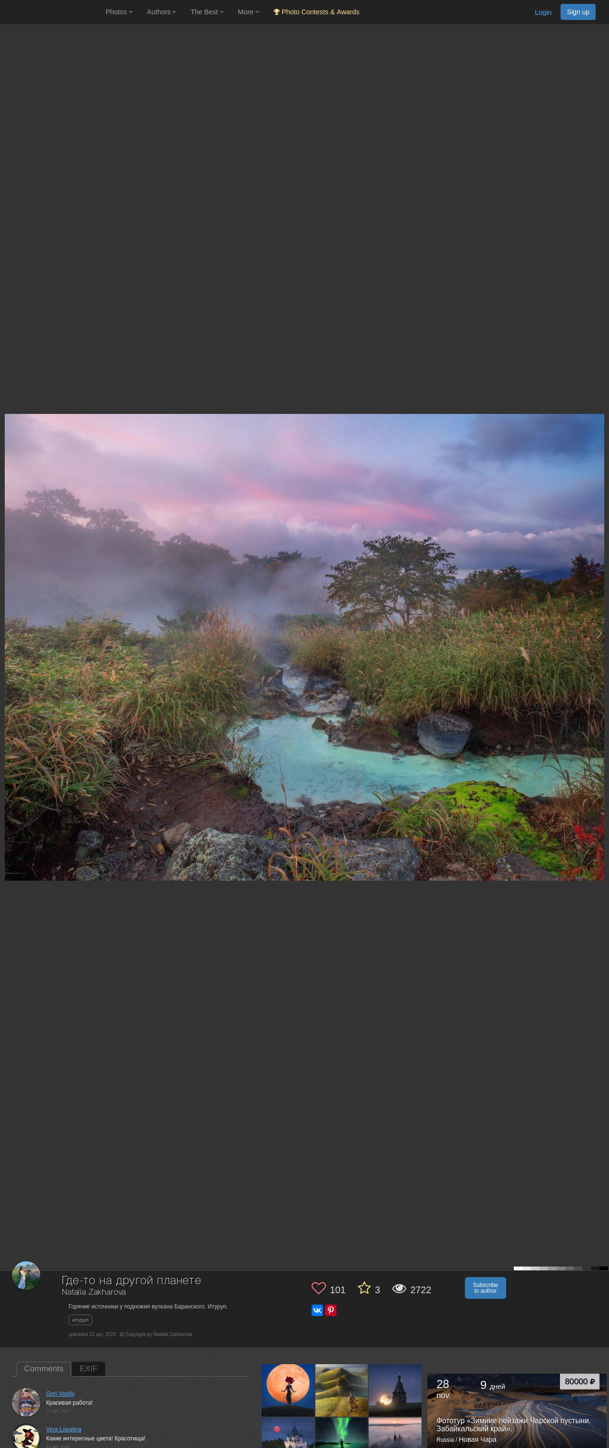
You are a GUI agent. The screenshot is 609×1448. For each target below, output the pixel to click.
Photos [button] (119, 12)
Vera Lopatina (63, 1429)
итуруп (80, 1320)
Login (543, 12)
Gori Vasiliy (60, 1393)
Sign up (578, 12)
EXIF (88, 1368)
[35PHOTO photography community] (51, 12)
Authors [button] (162, 12)
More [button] (248, 12)
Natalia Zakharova (94, 1292)
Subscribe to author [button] (485, 1288)
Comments (43, 1368)
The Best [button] (207, 12)
